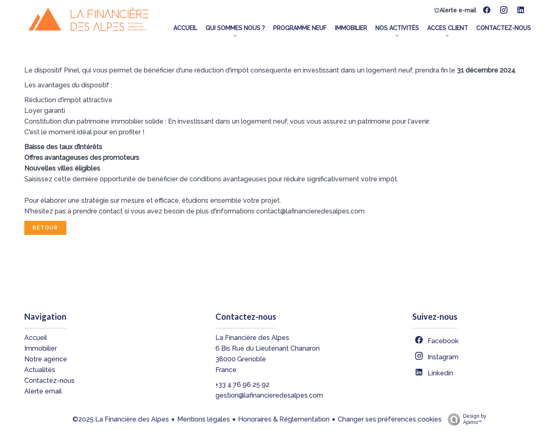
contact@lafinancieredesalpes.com (310, 211)
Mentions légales (203, 419)
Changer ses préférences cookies (390, 419)
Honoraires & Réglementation (284, 419)
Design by (465, 419)
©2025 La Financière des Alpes (121, 419)
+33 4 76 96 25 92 (242, 385)
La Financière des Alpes (252, 338)
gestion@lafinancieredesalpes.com (269, 395)
